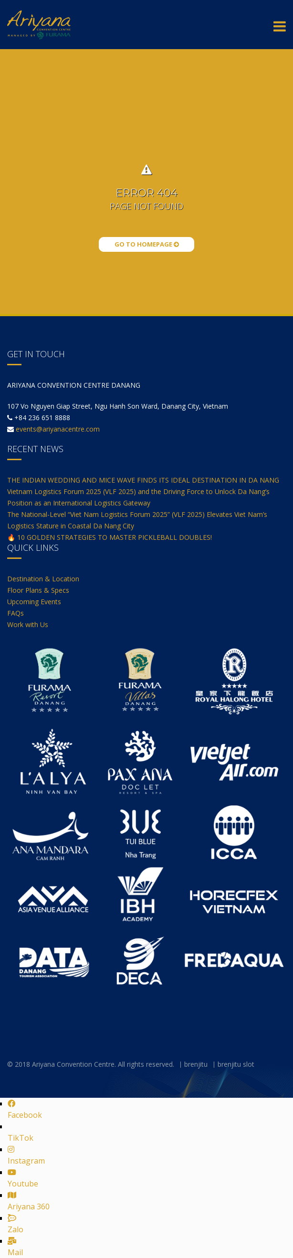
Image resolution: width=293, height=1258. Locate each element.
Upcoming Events (34, 601)
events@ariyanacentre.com (58, 428)
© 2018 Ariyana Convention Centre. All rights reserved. (90, 1064)
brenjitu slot (236, 1064)
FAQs (15, 613)
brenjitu (196, 1064)
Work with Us (27, 624)
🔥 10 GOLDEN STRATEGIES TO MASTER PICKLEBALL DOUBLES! (109, 537)
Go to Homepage (147, 244)
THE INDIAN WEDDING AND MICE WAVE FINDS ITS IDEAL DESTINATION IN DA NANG (143, 480)
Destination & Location (43, 578)
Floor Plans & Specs (38, 590)
